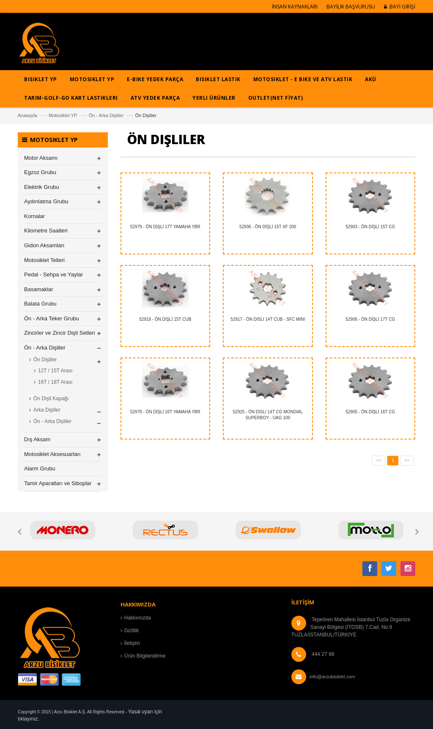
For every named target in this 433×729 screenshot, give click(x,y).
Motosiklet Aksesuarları (52, 454)
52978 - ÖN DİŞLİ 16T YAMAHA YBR (165, 412)
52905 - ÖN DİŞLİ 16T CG (370, 412)
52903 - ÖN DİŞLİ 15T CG (370, 226)
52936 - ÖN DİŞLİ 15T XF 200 (267, 226)
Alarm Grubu (39, 468)
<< (378, 460)
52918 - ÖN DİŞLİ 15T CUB (165, 319)
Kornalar (34, 216)
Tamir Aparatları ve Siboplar (58, 483)
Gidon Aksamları (44, 245)
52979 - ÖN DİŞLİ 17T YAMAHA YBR (165, 226)
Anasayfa (27, 115)
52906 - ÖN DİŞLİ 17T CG (370, 319)
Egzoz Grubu (40, 172)
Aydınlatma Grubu (46, 201)
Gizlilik (131, 630)
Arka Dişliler (46, 410)
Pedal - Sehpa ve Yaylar (53, 274)
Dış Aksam (37, 439)
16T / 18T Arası (55, 382)
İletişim (132, 643)
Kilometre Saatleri (46, 230)
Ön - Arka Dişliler (106, 115)
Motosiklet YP (63, 115)
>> (407, 460)
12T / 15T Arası (55, 371)
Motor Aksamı (41, 158)
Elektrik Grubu (41, 187)
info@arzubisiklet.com (332, 676)
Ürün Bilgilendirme (145, 656)
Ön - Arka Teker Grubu (51, 318)
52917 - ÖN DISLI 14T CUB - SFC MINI (267, 319)
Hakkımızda (137, 618)
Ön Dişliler (45, 360)
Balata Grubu (40, 303)
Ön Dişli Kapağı (51, 398)
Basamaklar (38, 289)
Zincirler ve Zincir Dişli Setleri (59, 333)
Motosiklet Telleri (44, 260)
